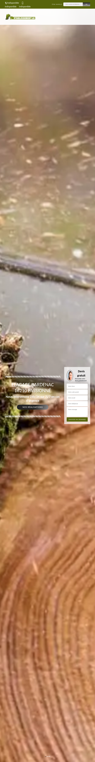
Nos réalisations (33, 407)
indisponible (12, 2)
